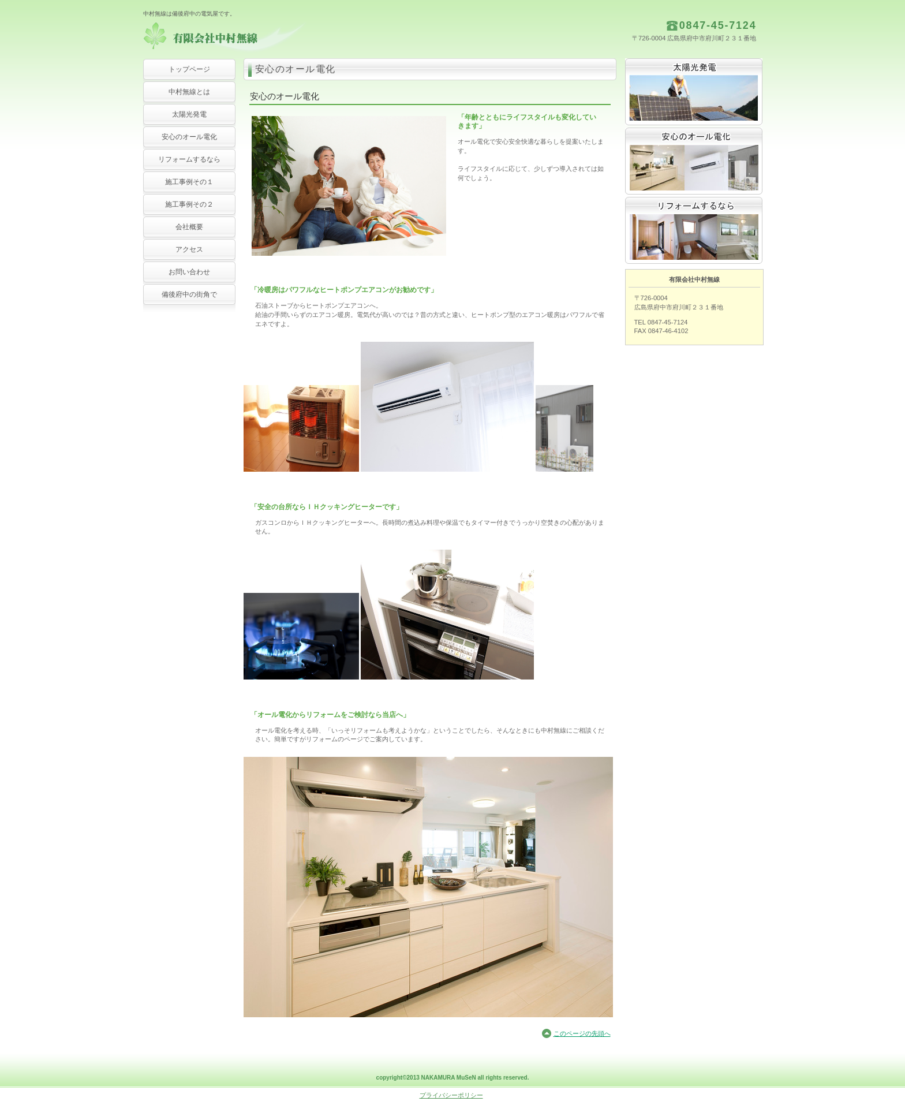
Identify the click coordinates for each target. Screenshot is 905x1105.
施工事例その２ (189, 204)
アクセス (189, 249)
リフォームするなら (189, 159)
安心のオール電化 (693, 161)
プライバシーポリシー (451, 1095)
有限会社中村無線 (258, 38)
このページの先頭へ (582, 1033)
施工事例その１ (189, 182)
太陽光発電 (693, 91)
